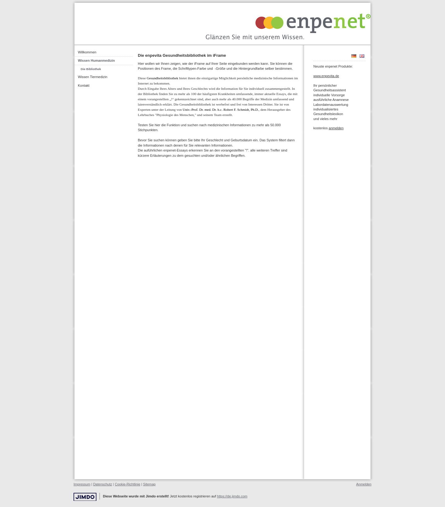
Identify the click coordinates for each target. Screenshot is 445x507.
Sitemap (149, 484)
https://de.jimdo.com (232, 496)
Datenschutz (102, 484)
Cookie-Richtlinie (128, 484)
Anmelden (363, 484)
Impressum (82, 484)
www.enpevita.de (326, 76)
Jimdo (85, 497)
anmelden (336, 128)
